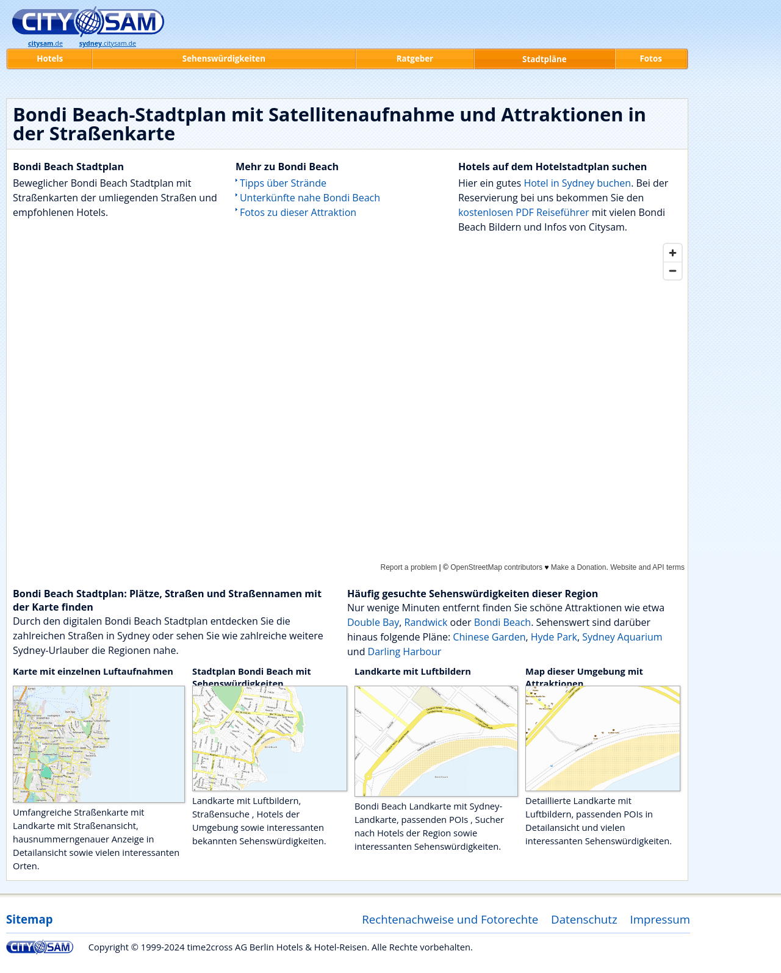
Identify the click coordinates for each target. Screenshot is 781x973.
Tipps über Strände (283, 183)
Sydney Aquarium (622, 637)
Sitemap (29, 919)
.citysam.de (107, 43)
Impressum (660, 919)
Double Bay (373, 622)
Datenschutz (584, 919)
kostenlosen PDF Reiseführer (523, 212)
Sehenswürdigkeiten (223, 58)
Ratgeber (415, 58)
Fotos (651, 58)
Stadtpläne (544, 59)
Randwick (426, 622)
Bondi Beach (502, 622)
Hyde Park (554, 637)
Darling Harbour (405, 651)
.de (45, 43)
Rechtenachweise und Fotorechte (450, 919)
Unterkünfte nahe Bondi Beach (310, 197)
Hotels (50, 58)
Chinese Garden (489, 637)
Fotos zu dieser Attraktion (298, 212)
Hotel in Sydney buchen (577, 183)
